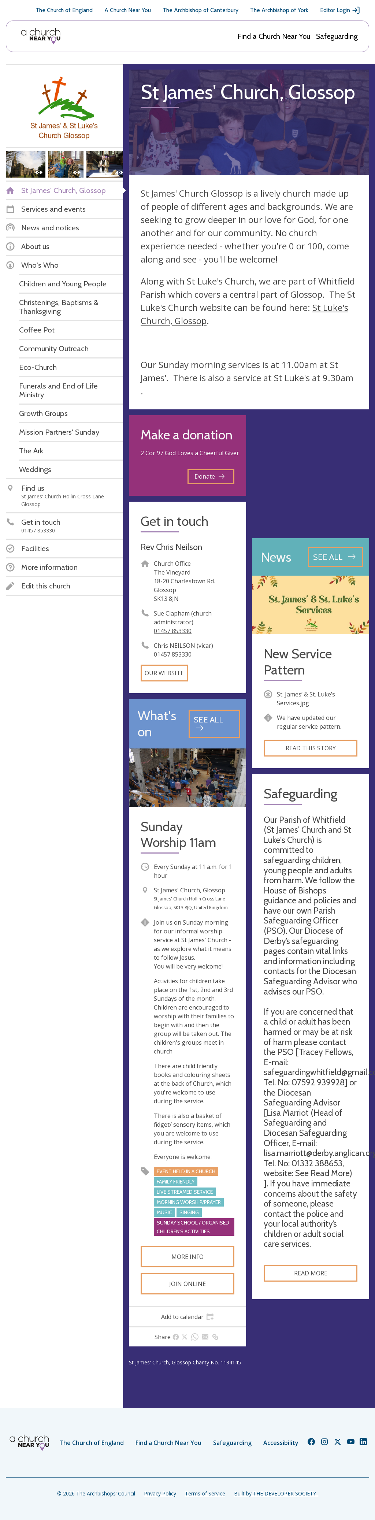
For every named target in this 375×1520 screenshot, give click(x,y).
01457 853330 (173, 631)
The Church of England (64, 10)
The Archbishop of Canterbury (200, 10)
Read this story (311, 748)
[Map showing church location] (310, 473)
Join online (187, 1284)
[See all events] (214, 724)
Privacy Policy (160, 1493)
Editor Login (340, 10)
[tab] (187, 1316)
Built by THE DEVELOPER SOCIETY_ (276, 1493)
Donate (209, 476)
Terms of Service (205, 1493)
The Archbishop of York (279, 10)
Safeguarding (337, 36)
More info (187, 1257)
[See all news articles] (335, 557)
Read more (310, 1273)
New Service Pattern (298, 661)
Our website (164, 673)
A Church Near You (127, 10)
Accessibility (280, 1443)
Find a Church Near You (273, 36)
